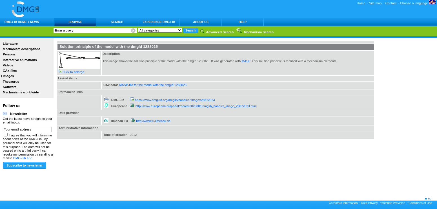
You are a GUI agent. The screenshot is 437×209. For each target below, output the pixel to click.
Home (361, 3)
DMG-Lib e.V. (22, 158)
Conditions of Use (420, 202)
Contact (390, 3)
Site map (375, 3)
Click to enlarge (73, 72)
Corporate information (343, 202)
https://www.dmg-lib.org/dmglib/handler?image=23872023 (175, 100)
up (429, 198)
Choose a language (418, 3)
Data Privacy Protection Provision (383, 202)
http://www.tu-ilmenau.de (153, 121)
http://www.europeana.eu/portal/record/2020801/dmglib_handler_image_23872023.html (196, 106)
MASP (245, 61)
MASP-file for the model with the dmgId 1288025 (153, 85)
